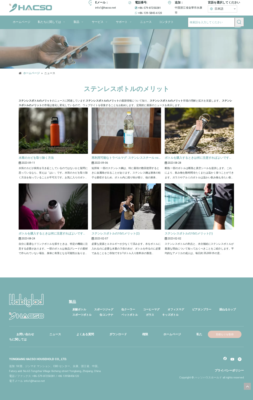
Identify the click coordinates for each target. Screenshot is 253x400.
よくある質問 (85, 334)
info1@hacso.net (105, 7)
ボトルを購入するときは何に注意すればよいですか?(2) (199, 157)
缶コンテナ (106, 314)
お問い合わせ (25, 334)
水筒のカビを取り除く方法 (36, 157)
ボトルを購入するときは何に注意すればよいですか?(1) (53, 233)
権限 (145, 334)
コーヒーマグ (151, 309)
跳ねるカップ (227, 309)
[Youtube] (232, 360)
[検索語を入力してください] (211, 22)
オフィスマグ (176, 309)
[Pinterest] (240, 360)
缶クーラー (128, 309)
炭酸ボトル (79, 309)
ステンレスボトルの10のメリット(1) (189, 233)
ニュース (55, 334)
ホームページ (172, 334)
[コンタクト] (126, 49)
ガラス (150, 314)
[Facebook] (225, 360)
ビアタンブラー (201, 309)
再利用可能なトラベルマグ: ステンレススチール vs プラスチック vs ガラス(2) (126, 157)
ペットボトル (129, 314)
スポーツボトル (82, 314)
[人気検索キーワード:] (239, 22)
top (247, 386)
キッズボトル (170, 314)
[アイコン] (91, 2)
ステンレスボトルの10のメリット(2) (116, 233)
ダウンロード (118, 334)
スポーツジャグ (103, 309)
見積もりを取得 (225, 334)
